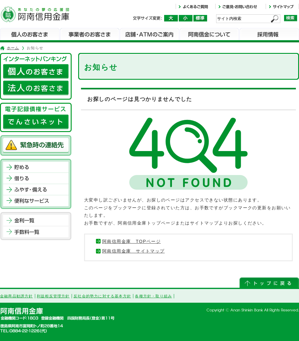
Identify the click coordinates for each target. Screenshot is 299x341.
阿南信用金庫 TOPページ (131, 241)
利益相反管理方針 (53, 296)
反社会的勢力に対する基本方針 (102, 296)
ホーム (13, 48)
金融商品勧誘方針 (16, 296)
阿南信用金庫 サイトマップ (133, 251)
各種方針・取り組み (153, 296)
